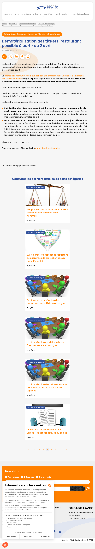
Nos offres (48, 14)
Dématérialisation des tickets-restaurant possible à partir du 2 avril (28, 26)
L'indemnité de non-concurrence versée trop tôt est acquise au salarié (47, 432)
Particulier (13, 477)
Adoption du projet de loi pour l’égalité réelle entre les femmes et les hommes (47, 213)
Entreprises (13, 24)
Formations (47, 17)
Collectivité (45, 477)
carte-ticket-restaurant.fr (48, 148)
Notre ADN (8, 14)
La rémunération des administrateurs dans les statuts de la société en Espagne (47, 388)
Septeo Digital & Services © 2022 (77, 540)
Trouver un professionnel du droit (28, 14)
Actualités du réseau (81, 14)
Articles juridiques (62, 14)
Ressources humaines (27, 24)
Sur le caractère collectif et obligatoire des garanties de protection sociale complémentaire (46, 258)
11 (59, 450)
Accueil (4, 24)
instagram (60, 532)
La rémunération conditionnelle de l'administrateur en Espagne (45, 344)
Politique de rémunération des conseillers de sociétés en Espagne (46, 302)
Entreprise (29, 477)
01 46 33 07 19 (79, 519)
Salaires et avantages (46, 24)
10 (56, 450)
